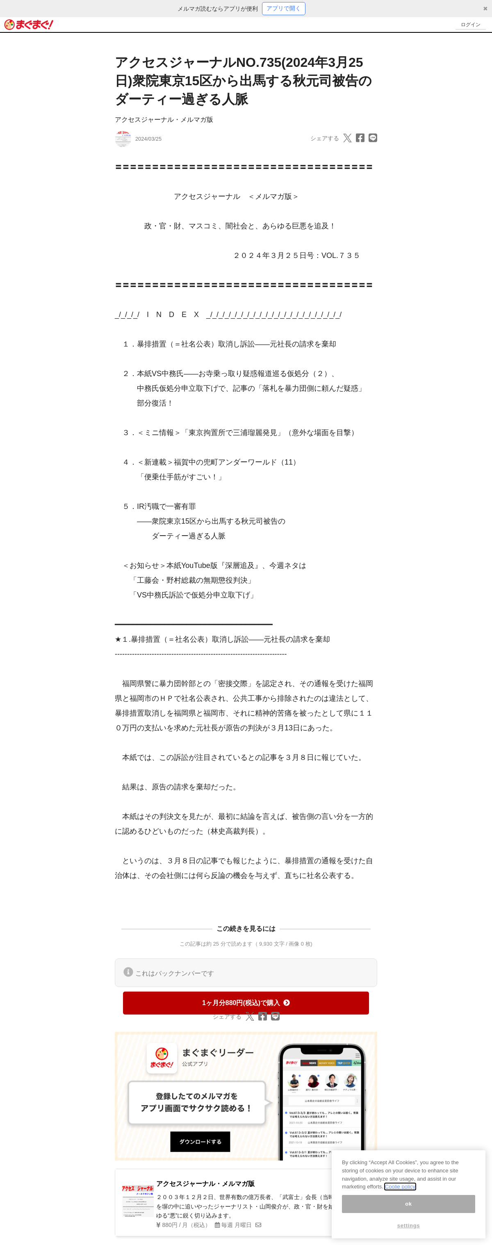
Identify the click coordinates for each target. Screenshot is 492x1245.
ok (408, 1204)
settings (408, 1225)
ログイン (470, 24)
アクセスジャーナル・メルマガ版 (164, 119)
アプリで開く (283, 8)
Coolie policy (400, 1186)
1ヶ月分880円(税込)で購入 (246, 1003)
